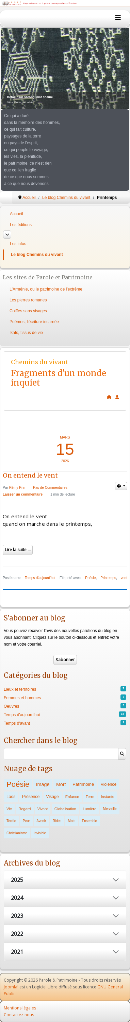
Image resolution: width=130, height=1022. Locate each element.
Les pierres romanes (28, 300)
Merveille (110, 809)
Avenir (41, 821)
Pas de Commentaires (50, 487)
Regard (24, 809)
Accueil (16, 213)
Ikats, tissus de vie (26, 332)
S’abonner (65, 660)
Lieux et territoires (20, 689)
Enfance (72, 797)
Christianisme (16, 833)
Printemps (108, 578)
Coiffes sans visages (28, 311)
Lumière (89, 809)
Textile (11, 821)
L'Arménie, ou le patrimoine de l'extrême (46, 289)
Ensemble (89, 821)
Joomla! (11, 987)
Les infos (18, 243)
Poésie (90, 578)
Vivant (42, 809)
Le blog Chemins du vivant (37, 254)
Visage (52, 796)
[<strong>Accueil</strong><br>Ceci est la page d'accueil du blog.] (109, 397)
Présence (30, 796)
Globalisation (65, 809)
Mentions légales (20, 1008)
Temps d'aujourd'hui (40, 578)
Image (43, 784)
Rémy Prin (17, 487)
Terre (90, 797)
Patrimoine (83, 784)
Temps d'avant (17, 723)
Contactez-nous (19, 1015)
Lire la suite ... (18, 550)
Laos (10, 796)
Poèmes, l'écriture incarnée (34, 321)
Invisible (40, 833)
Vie (9, 809)
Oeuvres (11, 706)
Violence (108, 784)
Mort (61, 784)
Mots (72, 821)
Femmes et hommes (22, 697)
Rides (57, 821)
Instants (107, 797)
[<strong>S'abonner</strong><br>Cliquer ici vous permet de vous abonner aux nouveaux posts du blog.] (117, 397)
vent (124, 578)
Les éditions (21, 224)
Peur (26, 821)
